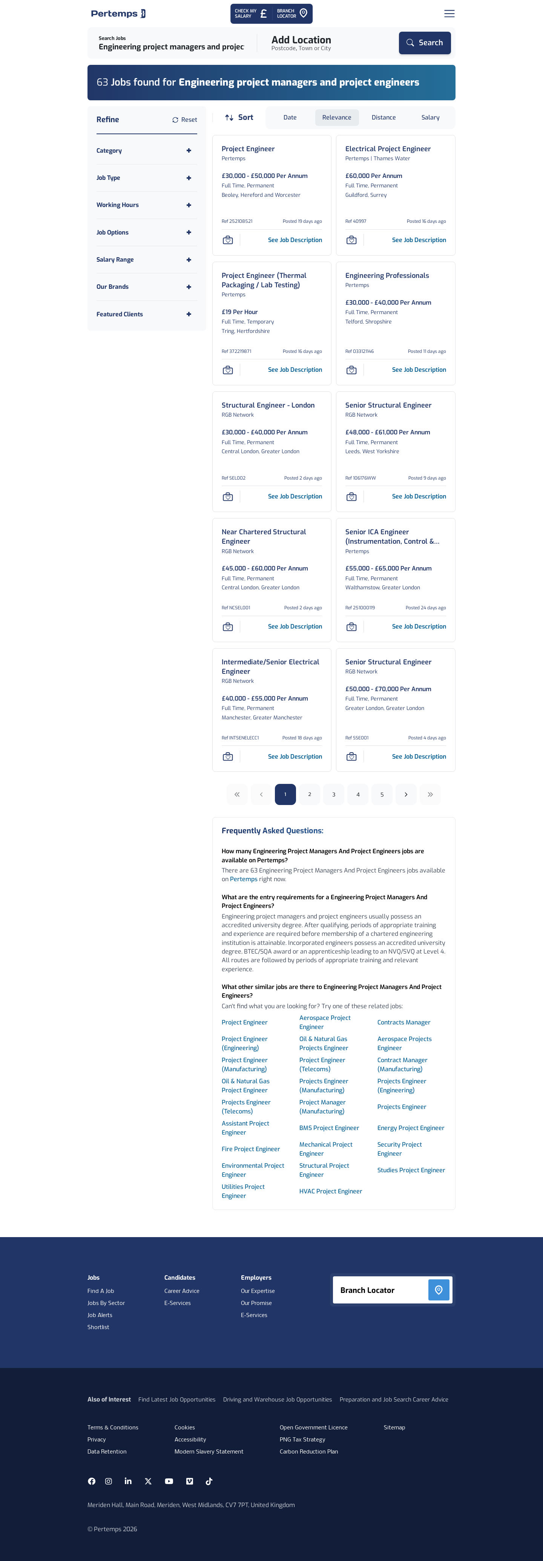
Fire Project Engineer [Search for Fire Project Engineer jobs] (251, 1149)
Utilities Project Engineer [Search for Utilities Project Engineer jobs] (243, 1191)
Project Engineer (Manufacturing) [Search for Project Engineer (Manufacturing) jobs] (245, 1064)
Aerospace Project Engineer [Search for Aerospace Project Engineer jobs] (325, 1022)
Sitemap (394, 1428)
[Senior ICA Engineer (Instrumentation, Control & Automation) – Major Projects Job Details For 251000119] (395, 536)
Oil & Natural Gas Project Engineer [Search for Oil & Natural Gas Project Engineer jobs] (246, 1085)
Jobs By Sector (106, 1303)
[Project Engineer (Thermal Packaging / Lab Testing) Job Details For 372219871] (272, 280)
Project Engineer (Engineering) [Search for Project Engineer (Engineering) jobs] (245, 1043)
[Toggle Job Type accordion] (147, 177)
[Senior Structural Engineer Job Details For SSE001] (388, 662)
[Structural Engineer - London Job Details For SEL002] (268, 405)
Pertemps (244, 879)
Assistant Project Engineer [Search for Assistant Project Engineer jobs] (245, 1127)
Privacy (96, 1440)
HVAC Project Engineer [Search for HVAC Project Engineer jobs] (330, 1191)
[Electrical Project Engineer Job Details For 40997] (388, 149)
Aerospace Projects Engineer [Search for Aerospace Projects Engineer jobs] (404, 1043)
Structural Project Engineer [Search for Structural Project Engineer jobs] (324, 1170)
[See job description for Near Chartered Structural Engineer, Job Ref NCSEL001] (295, 626)
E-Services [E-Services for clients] (254, 1316)
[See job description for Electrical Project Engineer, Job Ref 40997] (419, 240)
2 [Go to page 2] (309, 794)
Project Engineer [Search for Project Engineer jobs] (245, 1022)
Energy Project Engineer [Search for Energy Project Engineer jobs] (411, 1128)
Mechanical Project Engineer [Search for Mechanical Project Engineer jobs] (326, 1149)
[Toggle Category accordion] (147, 150)
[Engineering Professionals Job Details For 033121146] (387, 276)
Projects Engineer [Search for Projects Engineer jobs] (401, 1107)
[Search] (425, 43)
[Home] (118, 13)
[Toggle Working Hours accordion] (147, 205)
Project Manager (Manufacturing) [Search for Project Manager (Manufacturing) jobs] (322, 1106)
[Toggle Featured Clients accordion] (147, 314)
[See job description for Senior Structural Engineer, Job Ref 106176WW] (419, 496)
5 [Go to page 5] (382, 794)
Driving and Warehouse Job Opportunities (277, 1399)
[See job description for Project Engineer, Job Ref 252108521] (295, 240)
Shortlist (98, 1328)
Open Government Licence (314, 1428)
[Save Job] (228, 240)
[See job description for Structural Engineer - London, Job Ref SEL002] (295, 496)
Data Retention (107, 1452)
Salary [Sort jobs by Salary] (431, 117)
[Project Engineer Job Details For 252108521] (248, 149)
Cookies (185, 1428)
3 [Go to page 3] (334, 794)
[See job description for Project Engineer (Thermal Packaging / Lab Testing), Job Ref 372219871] (295, 369)
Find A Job (100, 1291)
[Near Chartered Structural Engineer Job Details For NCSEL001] (272, 536)
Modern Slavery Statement (209, 1452)
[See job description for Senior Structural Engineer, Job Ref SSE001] (419, 756)
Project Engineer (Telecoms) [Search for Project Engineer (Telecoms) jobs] (322, 1064)
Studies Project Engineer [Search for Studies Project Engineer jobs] (411, 1170)
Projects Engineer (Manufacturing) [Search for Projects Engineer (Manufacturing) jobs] (323, 1085)
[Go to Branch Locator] (292, 13)
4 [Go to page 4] (358, 794)
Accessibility (190, 1440)
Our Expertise (258, 1291)
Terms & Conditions (112, 1428)
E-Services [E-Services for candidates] (177, 1303)
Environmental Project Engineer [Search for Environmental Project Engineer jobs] (253, 1170)
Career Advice (181, 1291)
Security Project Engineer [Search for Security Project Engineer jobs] (399, 1149)
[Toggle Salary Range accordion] (147, 259)
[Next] (406, 794)
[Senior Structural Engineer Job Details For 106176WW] (388, 405)
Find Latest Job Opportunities (177, 1399)
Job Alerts (99, 1316)
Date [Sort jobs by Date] (290, 117)
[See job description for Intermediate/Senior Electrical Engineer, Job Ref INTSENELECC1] (295, 756)
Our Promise (256, 1303)
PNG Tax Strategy (302, 1440)
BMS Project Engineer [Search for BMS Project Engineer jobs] (329, 1128)
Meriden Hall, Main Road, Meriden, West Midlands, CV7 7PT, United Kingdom (191, 1505)
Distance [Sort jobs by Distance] (384, 117)
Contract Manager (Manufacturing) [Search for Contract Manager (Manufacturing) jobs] (402, 1064)
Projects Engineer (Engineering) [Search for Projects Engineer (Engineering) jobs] (401, 1085)
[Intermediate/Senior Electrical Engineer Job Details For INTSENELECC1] (272, 667)
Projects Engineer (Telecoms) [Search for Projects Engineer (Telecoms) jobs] (246, 1106)
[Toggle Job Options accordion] (147, 232)
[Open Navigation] (449, 14)
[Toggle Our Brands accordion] (147, 286)
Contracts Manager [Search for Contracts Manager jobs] (404, 1022)
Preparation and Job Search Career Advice (394, 1399)
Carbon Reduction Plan (309, 1452)
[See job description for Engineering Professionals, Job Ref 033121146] (419, 369)
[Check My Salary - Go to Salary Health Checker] (251, 13)
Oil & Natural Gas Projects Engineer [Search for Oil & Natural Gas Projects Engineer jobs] (323, 1043)
